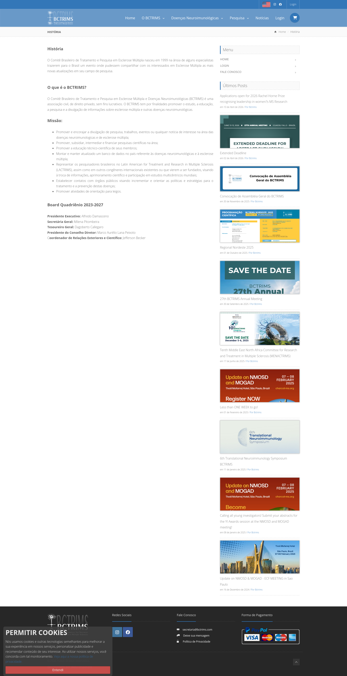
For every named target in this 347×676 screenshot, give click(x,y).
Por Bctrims (250, 107)
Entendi (57, 670)
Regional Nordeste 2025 (236, 247)
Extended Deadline (233, 153)
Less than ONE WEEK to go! (239, 407)
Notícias (262, 18)
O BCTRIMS (153, 18)
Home (130, 18)
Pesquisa (239, 18)
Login (293, 4)
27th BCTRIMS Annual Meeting (241, 299)
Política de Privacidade (196, 641)
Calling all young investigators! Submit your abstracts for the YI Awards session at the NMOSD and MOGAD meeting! (258, 521)
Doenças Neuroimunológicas (197, 18)
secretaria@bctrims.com (197, 629)
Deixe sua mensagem (196, 635)
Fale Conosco (230, 72)
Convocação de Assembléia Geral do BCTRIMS (252, 196)
